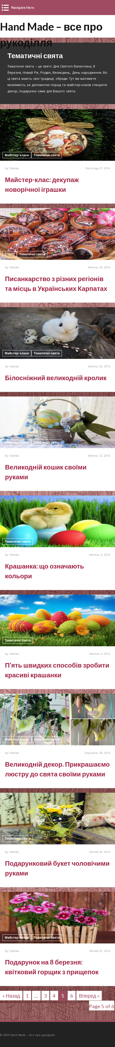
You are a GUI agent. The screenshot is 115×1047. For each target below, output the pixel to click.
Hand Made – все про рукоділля (51, 27)
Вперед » (89, 996)
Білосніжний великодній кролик (56, 378)
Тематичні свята (47, 155)
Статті (9, 254)
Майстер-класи (17, 155)
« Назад (11, 996)
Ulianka (14, 168)
